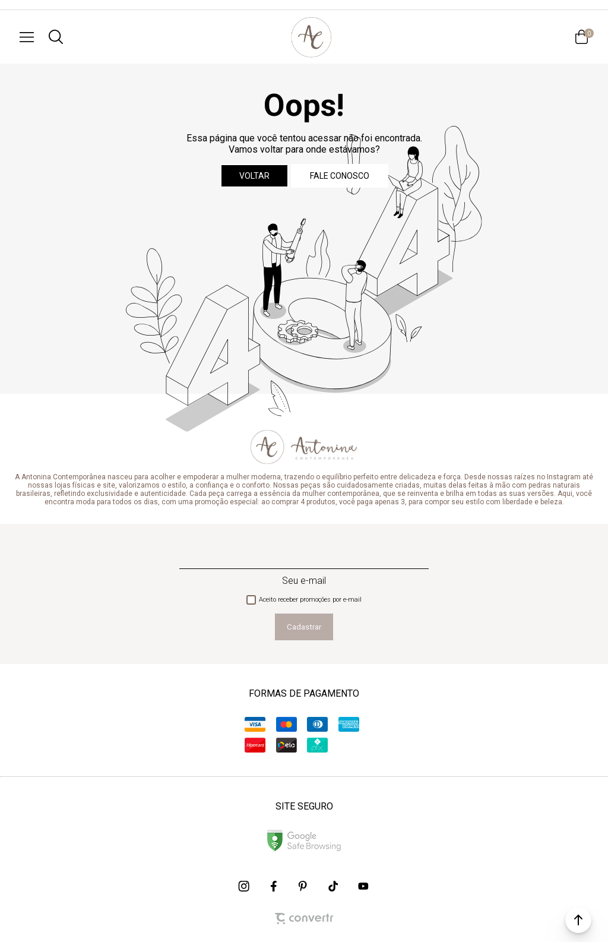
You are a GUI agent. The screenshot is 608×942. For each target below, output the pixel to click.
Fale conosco (339, 176)
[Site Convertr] (304, 919)
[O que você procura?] (56, 37)
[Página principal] (311, 37)
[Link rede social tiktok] (334, 886)
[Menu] (27, 37)
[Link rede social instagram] (245, 886)
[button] (578, 920)
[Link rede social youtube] (363, 886)
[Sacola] (581, 37)
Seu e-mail (304, 580)
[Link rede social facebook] (274, 886)
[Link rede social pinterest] (304, 886)
